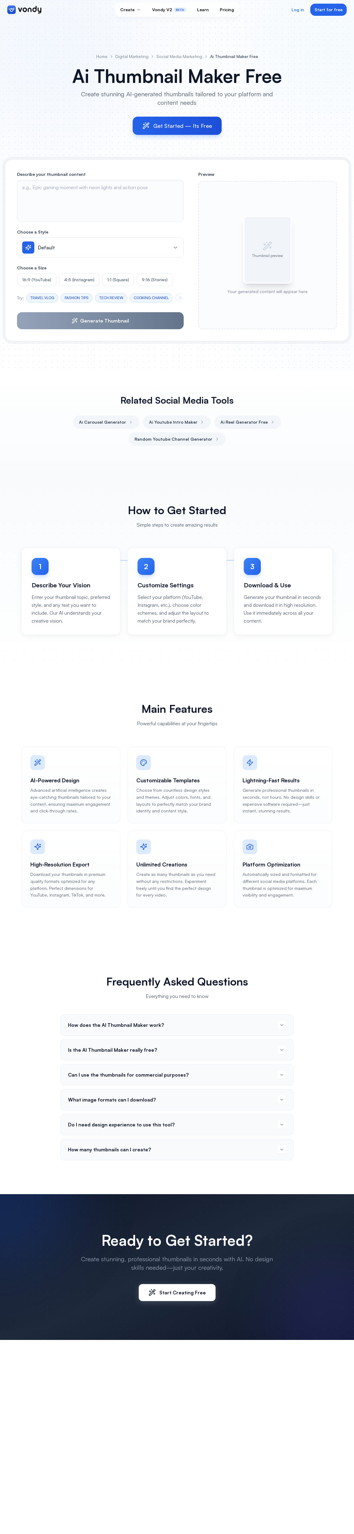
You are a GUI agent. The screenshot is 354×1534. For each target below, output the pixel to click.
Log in (297, 9)
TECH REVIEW (111, 298)
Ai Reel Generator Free (247, 422)
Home (101, 56)
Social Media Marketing (179, 56)
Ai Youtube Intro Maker (177, 422)
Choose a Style (32, 231)
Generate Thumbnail (100, 321)
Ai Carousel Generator (106, 422)
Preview (206, 174)
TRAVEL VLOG (42, 298)
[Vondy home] (24, 9)
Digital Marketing (131, 56)
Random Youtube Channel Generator (177, 439)
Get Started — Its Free (177, 125)
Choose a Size (31, 267)
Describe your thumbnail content (51, 174)
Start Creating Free (177, 1292)
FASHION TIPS (77, 298)
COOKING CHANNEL (151, 298)
